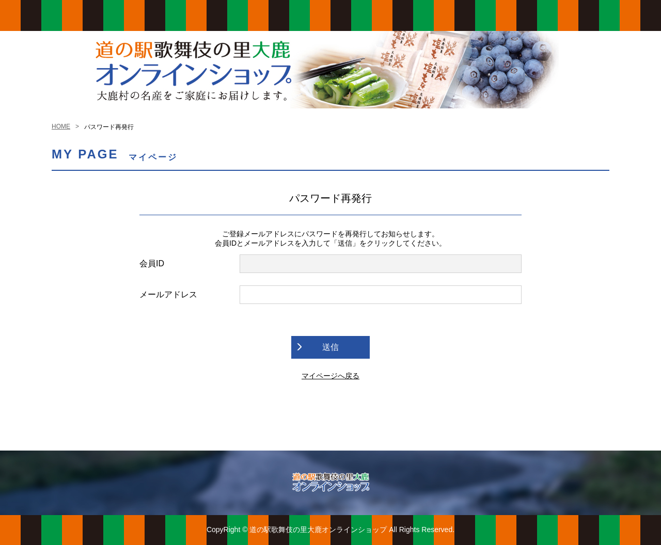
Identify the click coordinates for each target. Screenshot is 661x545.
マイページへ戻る (330, 376)
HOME (61, 126)
